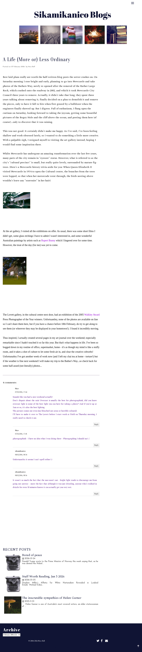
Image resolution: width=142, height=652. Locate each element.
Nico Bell (41, 641)
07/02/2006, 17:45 (21, 434)
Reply (96, 424)
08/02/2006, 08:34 (21, 454)
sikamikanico (20, 451)
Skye (17, 388)
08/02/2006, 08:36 (21, 475)
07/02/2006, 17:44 (21, 392)
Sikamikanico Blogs (78, 647)
